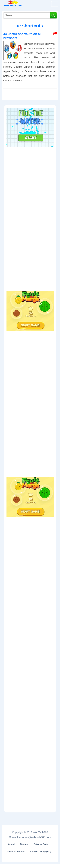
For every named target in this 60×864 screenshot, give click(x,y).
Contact (24, 844)
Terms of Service (15, 851)
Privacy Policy (42, 844)
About (11, 844)
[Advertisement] (30, 169)
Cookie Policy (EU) (40, 851)
